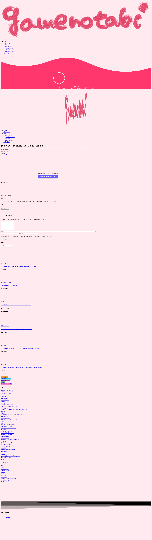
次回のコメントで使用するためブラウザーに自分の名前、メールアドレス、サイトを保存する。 (27, 238)
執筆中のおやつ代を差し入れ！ (48, 176)
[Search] (7, 247)
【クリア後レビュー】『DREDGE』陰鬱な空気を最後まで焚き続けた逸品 (16, 331)
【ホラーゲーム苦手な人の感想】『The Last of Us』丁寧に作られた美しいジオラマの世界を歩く (21, 369)
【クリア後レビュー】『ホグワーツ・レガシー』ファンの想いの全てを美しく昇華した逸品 (20, 350)
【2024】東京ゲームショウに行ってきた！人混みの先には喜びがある (16, 306)
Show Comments (4, 208)
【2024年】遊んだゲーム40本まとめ (9, 287)
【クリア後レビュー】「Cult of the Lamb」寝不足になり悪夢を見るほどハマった (18, 268)
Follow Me (3, 195)
